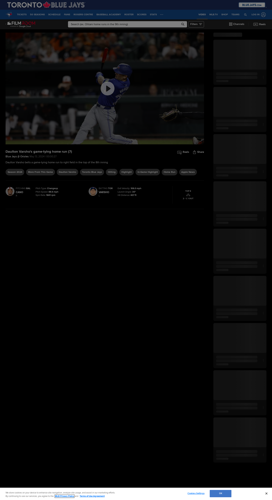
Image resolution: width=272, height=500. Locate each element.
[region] (136, 494)
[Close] (266, 493)
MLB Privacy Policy (64, 496)
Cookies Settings (196, 493)
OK (220, 493)
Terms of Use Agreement (92, 496)
